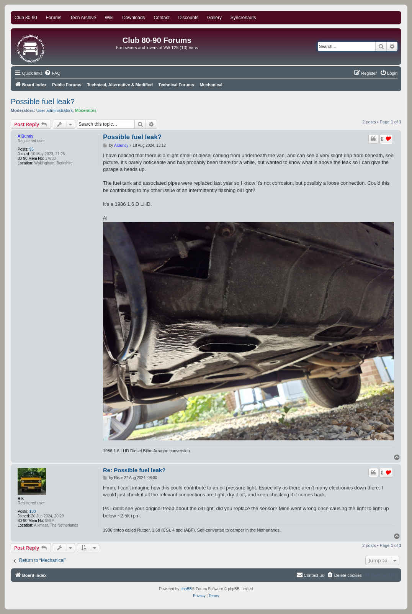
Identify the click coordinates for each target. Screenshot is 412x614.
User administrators (54, 110)
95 (31, 149)
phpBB (186, 589)
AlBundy (25, 136)
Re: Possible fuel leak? (134, 470)
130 (32, 511)
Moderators (85, 110)
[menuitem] (52, 73)
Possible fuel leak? (43, 101)
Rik (21, 498)
